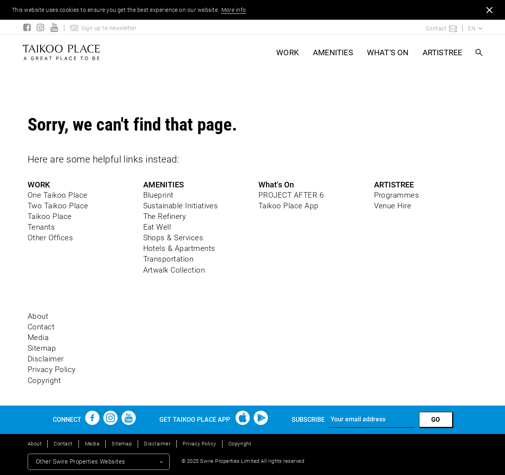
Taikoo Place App (288, 205)
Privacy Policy (52, 369)
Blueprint (158, 195)
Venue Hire (392, 205)
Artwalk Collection (174, 270)
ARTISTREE (442, 52)
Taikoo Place (50, 216)
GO (435, 419)
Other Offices (50, 237)
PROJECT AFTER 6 (291, 195)
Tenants (41, 227)
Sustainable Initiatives (180, 205)
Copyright (44, 380)
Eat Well (157, 227)
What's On (388, 52)
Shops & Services (173, 237)
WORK (287, 52)
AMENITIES (333, 52)
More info (233, 10)
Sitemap (42, 348)
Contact (41, 326)
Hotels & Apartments (179, 248)
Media (38, 337)
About (38, 316)
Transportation (168, 259)
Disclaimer (46, 358)
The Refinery (164, 216)
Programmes (396, 195)
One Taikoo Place (58, 195)
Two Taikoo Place (58, 205)
